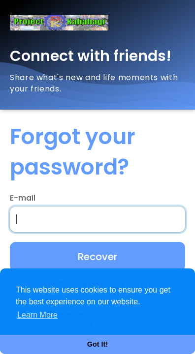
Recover (97, 257)
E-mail (22, 198)
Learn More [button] (37, 315)
